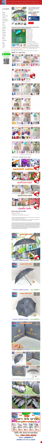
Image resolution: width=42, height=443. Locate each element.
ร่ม (10, 1)
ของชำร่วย (24, 1)
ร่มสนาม (8, 3)
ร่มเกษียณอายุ (33, 1)
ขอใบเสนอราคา (34, 3)
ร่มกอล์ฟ (37, 1)
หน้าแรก (8, 1)
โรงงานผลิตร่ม (12, 3)
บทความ (30, 3)
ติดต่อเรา (38, 3)
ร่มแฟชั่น (16, 1)
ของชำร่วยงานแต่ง (19, 1)
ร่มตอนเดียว (19, 3)
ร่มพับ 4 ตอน (16, 3)
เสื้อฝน (23, 3)
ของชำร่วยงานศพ (28, 1)
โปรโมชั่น (25, 3)
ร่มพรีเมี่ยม (12, 1)
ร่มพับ (28, 3)
